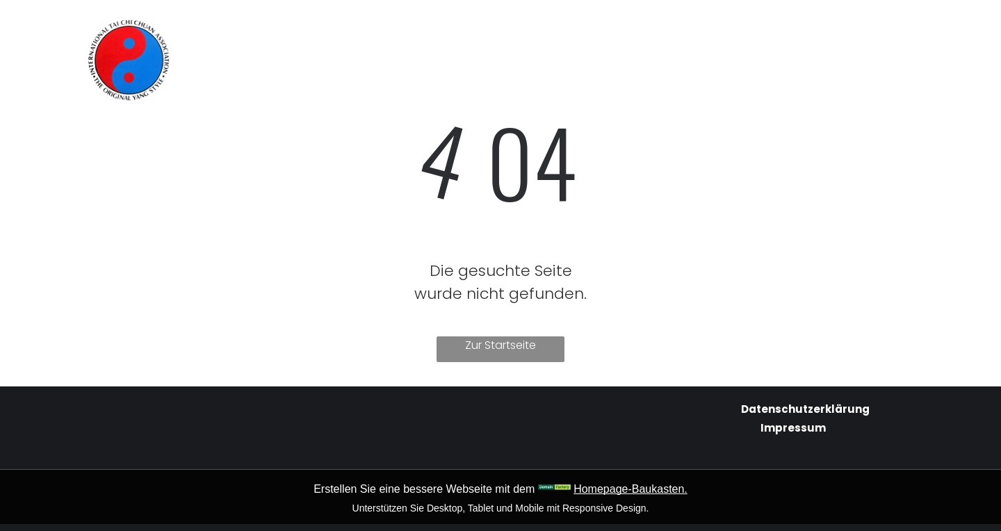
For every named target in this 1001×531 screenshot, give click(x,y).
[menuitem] (374, 29)
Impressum (793, 427)
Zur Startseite (500, 345)
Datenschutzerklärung (805, 409)
